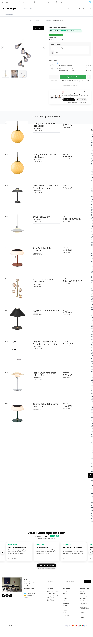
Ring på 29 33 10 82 (82, 99)
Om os (82, 591)
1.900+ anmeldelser (76, 30)
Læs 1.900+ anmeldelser (46, 565)
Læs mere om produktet (70, 85)
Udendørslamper (68, 600)
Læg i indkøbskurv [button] (72, 77)
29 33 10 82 (51, 593)
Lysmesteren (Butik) (83, 603)
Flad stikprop (67, 615)
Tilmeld (87, 581)
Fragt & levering (84, 600)
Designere (66, 603)
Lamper (65, 598)
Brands (65, 593)
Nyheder (65, 591)
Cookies (82, 617)
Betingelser (83, 598)
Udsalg (65, 610)
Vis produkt (66, 127)
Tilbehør (65, 605)
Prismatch (83, 593)
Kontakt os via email (69, 99)
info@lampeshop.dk (54, 591)
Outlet (65, 612)
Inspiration (66, 608)
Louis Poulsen (67, 596)
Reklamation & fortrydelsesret (84, 607)
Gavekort (82, 615)
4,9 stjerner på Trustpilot (82, 2)
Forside (4, 625)
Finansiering (83, 596)
